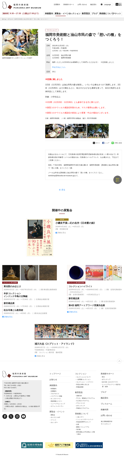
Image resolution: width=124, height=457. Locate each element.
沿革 (77, 424)
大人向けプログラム (82, 401)
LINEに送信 (118, 143)
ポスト (98, 143)
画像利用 (104, 410)
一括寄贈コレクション (83, 379)
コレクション (74, 13)
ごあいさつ (79, 417)
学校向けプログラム (82, 408)
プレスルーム (106, 404)
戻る (63, 190)
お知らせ (53, 380)
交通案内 (57, 4)
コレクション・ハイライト (84, 382)
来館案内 (49, 13)
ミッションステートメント (84, 419)
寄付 (103, 377)
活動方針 (79, 396)
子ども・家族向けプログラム (85, 398)
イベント (10, 19)
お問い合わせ (82, 4)
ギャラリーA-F (55, 417)
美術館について (105, 13)
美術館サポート (68, 4)
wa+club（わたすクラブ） (110, 382)
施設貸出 (93, 4)
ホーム (4, 19)
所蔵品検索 (79, 387)
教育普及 (86, 13)
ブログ (95, 13)
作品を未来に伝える (82, 384)
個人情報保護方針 (106, 421)
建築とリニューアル (82, 427)
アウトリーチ (80, 403)
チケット (117, 13)
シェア (107, 143)
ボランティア (80, 406)
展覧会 (53, 415)
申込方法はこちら (59, 67)
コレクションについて (83, 377)
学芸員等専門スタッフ (83, 422)
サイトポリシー (106, 424)
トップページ (55, 374)
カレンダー (54, 422)
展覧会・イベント (61, 13)
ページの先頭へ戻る (119, 361)
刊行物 (78, 429)
